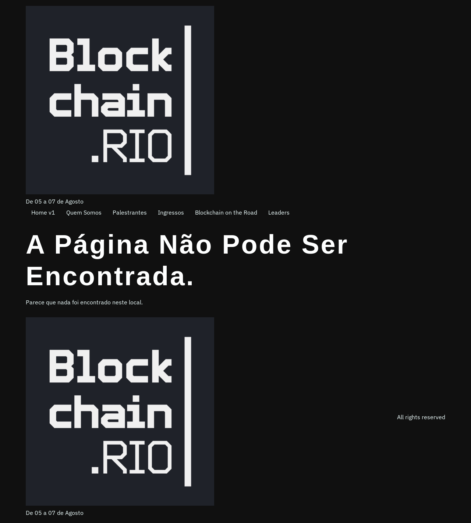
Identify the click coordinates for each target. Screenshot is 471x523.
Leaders (279, 212)
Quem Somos (84, 212)
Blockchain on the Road (226, 212)
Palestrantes (130, 212)
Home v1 (43, 212)
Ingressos (171, 212)
